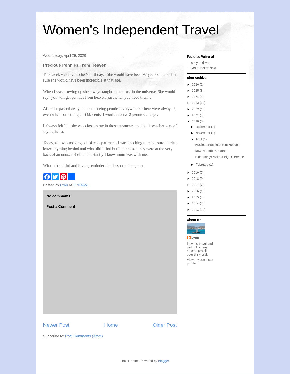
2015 (196, 197)
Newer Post (56, 325)
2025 (196, 90)
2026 (196, 84)
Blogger (163, 361)
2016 (196, 191)
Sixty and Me (200, 63)
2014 (196, 203)
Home (111, 325)
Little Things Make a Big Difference (219, 157)
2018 (196, 178)
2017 (196, 185)
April (199, 139)
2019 (196, 172)
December (203, 127)
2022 (196, 109)
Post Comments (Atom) (84, 336)
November (203, 133)
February (202, 164)
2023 (196, 103)
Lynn (195, 237)
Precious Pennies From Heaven (217, 144)
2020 (196, 121)
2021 (196, 115)
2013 (196, 209)
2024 (196, 96)
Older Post (165, 325)
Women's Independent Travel (131, 29)
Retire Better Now (203, 68)
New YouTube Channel (211, 151)
